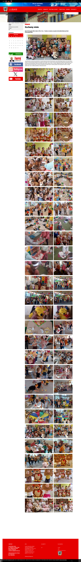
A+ (64, 1)
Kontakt (60, 13)
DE (8, 1)
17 (17, 43)
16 (15, 43)
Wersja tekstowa (75, 1)
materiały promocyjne (61, 550)
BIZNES (68, 9)
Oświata (45, 9)
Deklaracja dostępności (29, 556)
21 (11, 45)
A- (67, 1)
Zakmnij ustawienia (77, 1)
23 (15, 45)
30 (15, 47)
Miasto (40, 9)
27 (9, 47)
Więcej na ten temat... (63, 559)
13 (9, 43)
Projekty (73, 9)
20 (9, 45)
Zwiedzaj (15, 54)
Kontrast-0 (70, 1)
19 (22, 43)
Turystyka (62, 9)
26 (22, 45)
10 (17, 40)
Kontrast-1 (71, 1)
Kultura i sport (53, 9)
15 (13, 43)
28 (11, 47)
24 (17, 45)
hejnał (59, 547)
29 (13, 47)
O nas (10, 25)
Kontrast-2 (73, 1)
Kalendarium (53, 13)
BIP (41, 13)
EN (6, 1)
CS (11, 1)
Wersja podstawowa (68, 1)
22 (13, 45)
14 (11, 43)
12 (22, 40)
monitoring (47, 13)
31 (17, 47)
